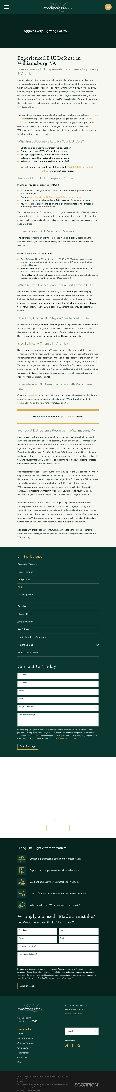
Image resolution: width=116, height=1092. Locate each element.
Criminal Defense (25, 1043)
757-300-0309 (27, 1021)
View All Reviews (58, 828)
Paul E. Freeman (25, 1038)
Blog (19, 1062)
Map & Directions (73, 1013)
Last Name (23, 683)
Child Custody (24, 1048)
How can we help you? (28, 715)
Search (70, 1031)
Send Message (28, 746)
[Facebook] (72, 1045)
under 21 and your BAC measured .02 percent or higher (54, 197)
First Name (23, 675)
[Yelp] (78, 1045)
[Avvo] (66, 1045)
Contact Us (22, 1057)
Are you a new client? (27, 707)
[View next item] (60, 819)
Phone (21, 691)
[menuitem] (58, 564)
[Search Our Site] (96, 1031)
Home (20, 1033)
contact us (32, 395)
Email (21, 699)
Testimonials (23, 1053)
